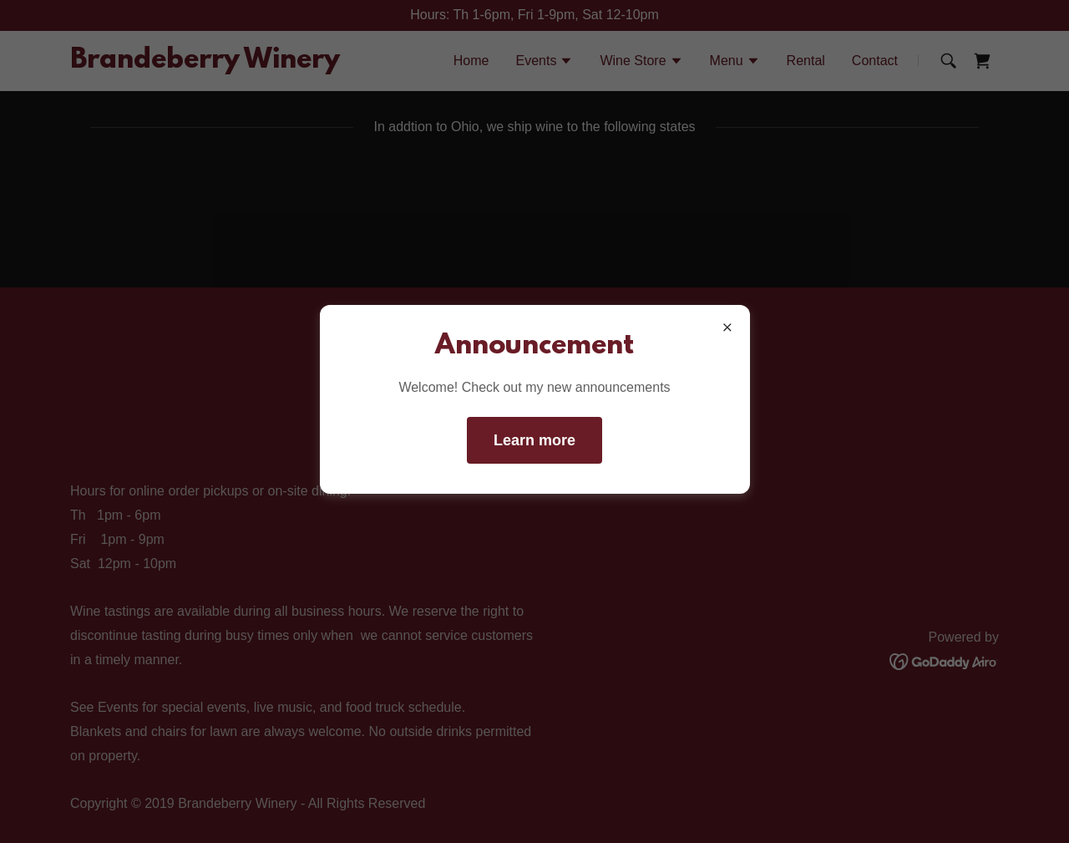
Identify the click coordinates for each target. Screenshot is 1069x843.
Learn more (534, 440)
